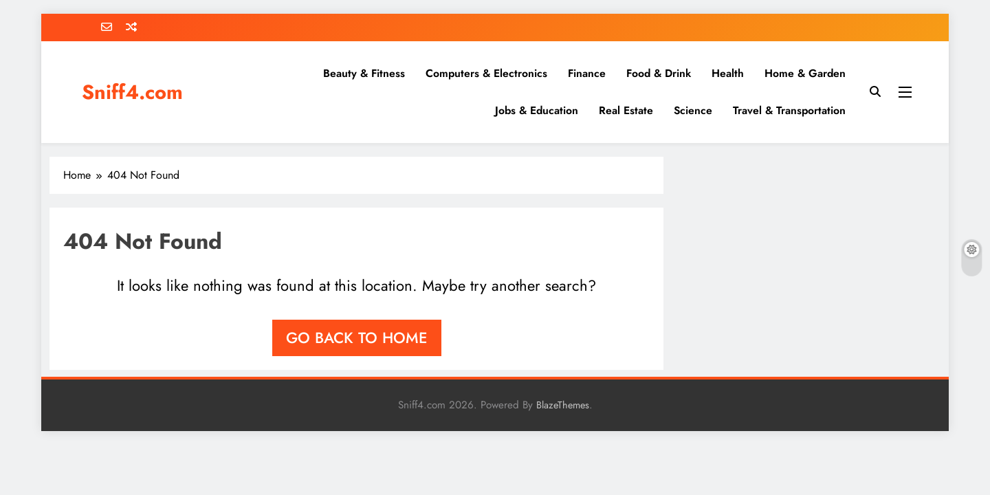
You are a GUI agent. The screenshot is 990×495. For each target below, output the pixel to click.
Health (728, 73)
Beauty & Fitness (364, 73)
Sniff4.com (132, 92)
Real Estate (626, 110)
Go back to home (357, 338)
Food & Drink (658, 73)
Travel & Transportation (789, 110)
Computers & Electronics (486, 73)
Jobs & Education (536, 110)
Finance (587, 73)
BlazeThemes (562, 405)
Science (693, 110)
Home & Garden (805, 73)
